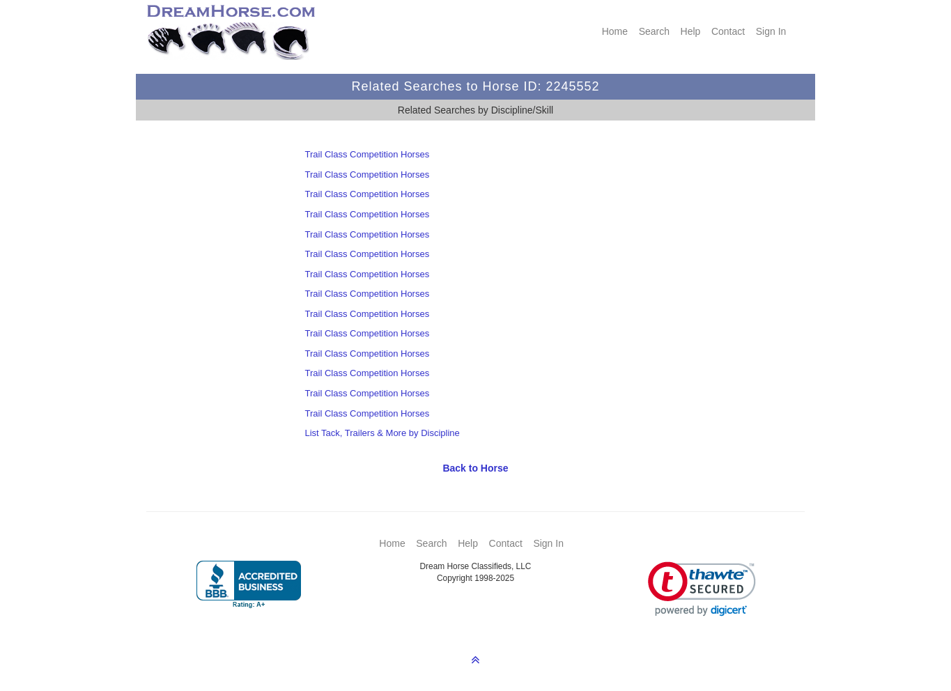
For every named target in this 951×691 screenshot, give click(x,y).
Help (691, 31)
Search (654, 31)
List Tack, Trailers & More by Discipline (381, 433)
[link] (702, 589)
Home (615, 31)
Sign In (771, 31)
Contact (728, 31)
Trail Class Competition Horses (366, 154)
